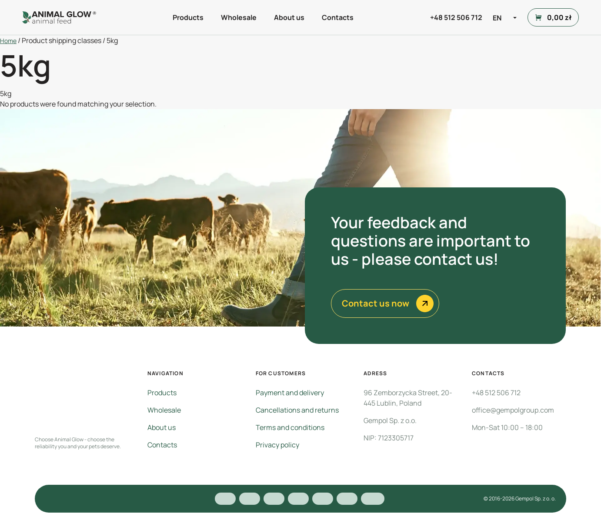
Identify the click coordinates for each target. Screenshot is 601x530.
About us (289, 17)
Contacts (338, 17)
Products (188, 17)
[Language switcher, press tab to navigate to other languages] (506, 17)
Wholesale (239, 17)
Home (8, 41)
